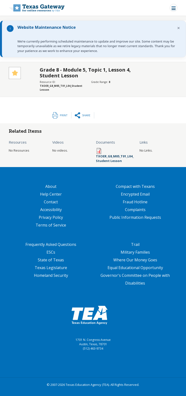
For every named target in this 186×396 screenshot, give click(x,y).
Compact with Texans (135, 186)
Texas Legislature (51, 267)
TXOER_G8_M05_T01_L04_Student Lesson (115, 158)
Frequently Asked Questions (50, 244)
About (50, 186)
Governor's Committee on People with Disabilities (135, 279)
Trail (135, 244)
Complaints (135, 209)
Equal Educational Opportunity (135, 267)
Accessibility (51, 209)
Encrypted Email (135, 194)
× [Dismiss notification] (178, 28)
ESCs (50, 252)
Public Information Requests (135, 217)
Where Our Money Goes (135, 260)
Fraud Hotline (135, 202)
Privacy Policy (51, 217)
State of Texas (51, 260)
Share (86, 115)
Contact (51, 202)
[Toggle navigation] (173, 8)
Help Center (51, 194)
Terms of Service (51, 225)
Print (64, 115)
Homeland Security (51, 275)
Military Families (135, 252)
